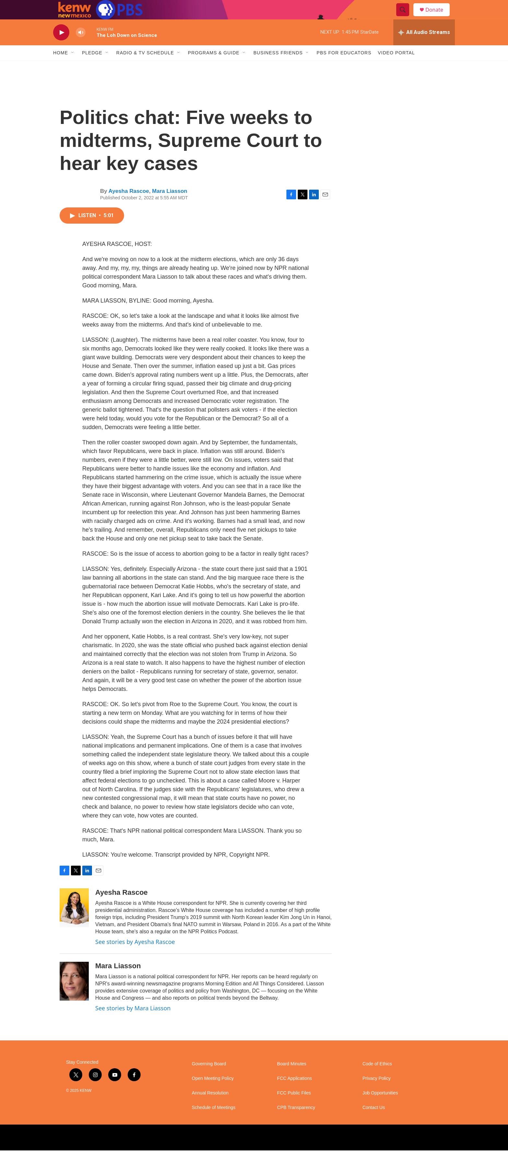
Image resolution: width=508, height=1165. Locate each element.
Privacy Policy (377, 1093)
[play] (61, 47)
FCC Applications (294, 1093)
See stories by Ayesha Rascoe (135, 956)
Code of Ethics (377, 1078)
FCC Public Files (294, 1107)
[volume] (80, 47)
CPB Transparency (296, 1122)
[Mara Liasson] (74, 995)
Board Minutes (291, 1078)
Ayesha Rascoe (129, 206)
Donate (438, 17)
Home (60, 67)
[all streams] (424, 47)
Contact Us (374, 1122)
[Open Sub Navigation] (72, 67)
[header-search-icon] (405, 17)
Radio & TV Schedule (145, 67)
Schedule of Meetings (214, 1122)
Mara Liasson (169, 206)
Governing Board (209, 1078)
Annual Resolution (210, 1107)
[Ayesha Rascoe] (74, 922)
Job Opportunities (380, 1107)
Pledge (92, 67)
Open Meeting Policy (213, 1093)
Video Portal (396, 67)
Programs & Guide (213, 67)
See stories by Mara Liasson (133, 1022)
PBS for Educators (344, 67)
